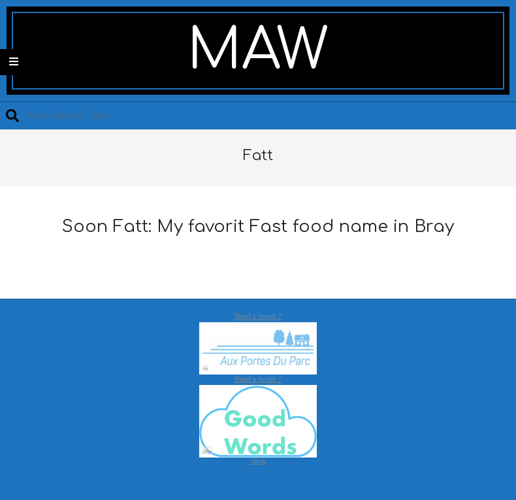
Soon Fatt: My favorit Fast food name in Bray (258, 226)
